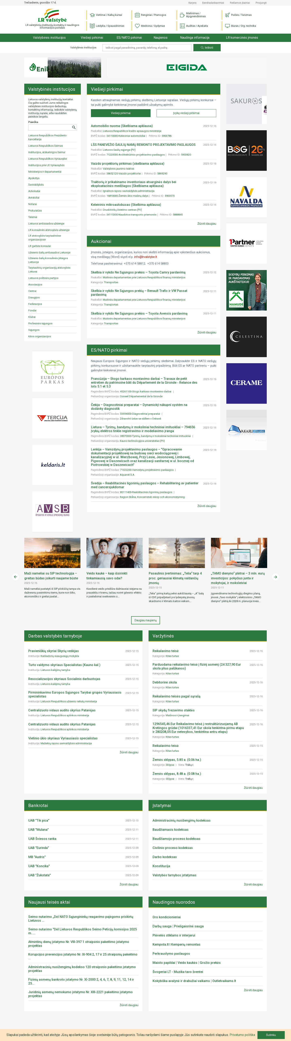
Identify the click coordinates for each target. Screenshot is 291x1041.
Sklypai (170, 764)
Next (275, 576)
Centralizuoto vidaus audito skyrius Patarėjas (62, 710)
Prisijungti (261, 2)
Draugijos (34, 297)
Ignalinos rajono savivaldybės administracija (128, 190)
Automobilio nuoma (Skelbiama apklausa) (122, 126)
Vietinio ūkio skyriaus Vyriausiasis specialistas (63, 738)
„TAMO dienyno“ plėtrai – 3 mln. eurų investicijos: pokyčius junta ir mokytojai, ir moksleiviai (238, 578)
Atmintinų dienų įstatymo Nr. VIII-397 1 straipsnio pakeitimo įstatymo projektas (78, 944)
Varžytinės (163, 635)
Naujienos (161, 38)
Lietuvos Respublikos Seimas (45, 145)
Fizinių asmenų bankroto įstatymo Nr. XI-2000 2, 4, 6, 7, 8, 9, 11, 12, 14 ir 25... (81, 981)
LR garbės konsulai (39, 246)
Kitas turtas (172, 656)
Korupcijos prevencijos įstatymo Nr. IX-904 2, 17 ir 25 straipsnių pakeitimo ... (82, 956)
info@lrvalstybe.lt (145, 257)
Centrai (32, 291)
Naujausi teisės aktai (49, 902)
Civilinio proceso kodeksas (173, 848)
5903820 (186, 154)
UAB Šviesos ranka (42, 839)
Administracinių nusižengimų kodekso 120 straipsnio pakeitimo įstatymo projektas (82, 969)
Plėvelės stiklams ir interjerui (174, 935)
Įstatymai (162, 805)
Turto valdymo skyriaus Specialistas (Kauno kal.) (64, 665)
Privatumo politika (242, 1035)
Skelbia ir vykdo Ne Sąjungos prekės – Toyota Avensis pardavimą (139, 313)
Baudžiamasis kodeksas (171, 830)
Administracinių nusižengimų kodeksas (182, 820)
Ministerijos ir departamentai (44, 171)
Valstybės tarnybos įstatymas (174, 875)
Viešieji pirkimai (92, 38)
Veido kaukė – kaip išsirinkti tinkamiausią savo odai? (106, 575)
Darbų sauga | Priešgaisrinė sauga (178, 926)
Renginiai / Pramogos (150, 15)
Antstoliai (33, 197)
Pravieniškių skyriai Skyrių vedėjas (53, 651)
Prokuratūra (35, 210)
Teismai (32, 217)
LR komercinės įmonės (242, 38)
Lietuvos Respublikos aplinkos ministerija (65, 715)
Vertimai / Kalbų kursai (106, 15)
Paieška (33, 122)
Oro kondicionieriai (167, 917)
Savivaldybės (36, 184)
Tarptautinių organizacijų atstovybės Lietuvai (49, 269)
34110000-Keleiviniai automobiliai (125, 135)
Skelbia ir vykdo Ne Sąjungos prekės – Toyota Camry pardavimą (138, 272)
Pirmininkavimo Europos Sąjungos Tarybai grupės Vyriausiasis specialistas (74, 694)
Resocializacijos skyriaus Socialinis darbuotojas (64, 679)
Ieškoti (207, 47)
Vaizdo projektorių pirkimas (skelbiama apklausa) (127, 163)
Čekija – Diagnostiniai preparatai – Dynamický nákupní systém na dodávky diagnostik (139, 407)
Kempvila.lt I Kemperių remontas (176, 944)
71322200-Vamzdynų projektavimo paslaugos (147, 469)
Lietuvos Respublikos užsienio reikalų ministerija (69, 701)
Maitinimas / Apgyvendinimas (193, 15)
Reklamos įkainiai (240, 2)
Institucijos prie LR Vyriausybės (46, 165)
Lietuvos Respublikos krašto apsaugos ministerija (132, 130)
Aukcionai (101, 241)
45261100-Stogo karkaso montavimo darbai (146, 391)
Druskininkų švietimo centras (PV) (122, 209)
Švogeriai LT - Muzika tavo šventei (178, 972)
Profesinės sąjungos (40, 323)
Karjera (192, 2)
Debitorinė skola (165, 682)
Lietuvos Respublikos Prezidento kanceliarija (47, 137)
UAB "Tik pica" (38, 820)
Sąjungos (33, 329)
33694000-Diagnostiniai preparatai (140, 413)
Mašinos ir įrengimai (178, 715)
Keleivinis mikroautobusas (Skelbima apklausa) (126, 205)
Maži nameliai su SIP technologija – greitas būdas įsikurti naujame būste (51, 575)
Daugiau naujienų (146, 620)
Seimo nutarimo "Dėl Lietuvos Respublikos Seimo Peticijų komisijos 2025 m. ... (82, 931)
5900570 (170, 195)
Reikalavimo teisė (166, 651)
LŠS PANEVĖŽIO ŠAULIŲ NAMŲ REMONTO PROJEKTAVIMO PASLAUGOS (143, 145)
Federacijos (35, 303)
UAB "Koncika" (39, 866)
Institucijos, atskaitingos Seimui (46, 152)
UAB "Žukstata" (39, 875)
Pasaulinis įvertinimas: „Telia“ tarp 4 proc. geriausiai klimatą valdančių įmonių (175, 578)
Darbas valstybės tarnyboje (55, 635)
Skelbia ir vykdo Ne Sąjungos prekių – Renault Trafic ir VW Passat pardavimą (139, 293)
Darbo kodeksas (165, 857)
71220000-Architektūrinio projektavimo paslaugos (135, 154)
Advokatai (34, 191)
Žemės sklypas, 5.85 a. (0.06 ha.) (177, 760)
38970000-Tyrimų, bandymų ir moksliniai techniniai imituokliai (155, 436)
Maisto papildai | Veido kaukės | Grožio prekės (187, 963)
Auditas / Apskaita (194, 26)
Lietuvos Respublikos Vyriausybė (47, 158)
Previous (15, 576)
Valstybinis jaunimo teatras (118, 168)
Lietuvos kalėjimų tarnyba (55, 670)
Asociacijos (35, 284)
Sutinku (271, 1035)
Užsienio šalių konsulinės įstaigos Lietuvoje (48, 260)
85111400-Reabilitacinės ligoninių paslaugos (146, 492)
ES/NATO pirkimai (129, 38)
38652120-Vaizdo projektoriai (123, 173)
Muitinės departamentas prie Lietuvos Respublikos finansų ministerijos (144, 277)
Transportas (111, 282)
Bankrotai (38, 805)
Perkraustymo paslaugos (171, 954)
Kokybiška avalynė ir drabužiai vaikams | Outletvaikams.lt (194, 981)
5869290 (162, 173)
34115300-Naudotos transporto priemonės (131, 214)
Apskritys (33, 178)
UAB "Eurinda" (38, 848)
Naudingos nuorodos (174, 902)
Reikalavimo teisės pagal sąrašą (176, 696)
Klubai (32, 316)
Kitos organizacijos (39, 336)
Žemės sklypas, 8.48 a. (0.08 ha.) (177, 774)
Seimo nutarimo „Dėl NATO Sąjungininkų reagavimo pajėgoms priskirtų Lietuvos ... (80, 918)
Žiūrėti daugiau (206, 223)
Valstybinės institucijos (49, 38)
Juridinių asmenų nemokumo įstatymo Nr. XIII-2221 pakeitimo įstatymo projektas (80, 994)
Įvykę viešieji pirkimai (186, 113)
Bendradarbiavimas (213, 2)
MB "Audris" (37, 857)
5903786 (167, 135)
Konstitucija (161, 866)
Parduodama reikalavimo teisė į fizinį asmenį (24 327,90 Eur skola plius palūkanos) (197, 666)
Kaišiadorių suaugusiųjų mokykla (60, 656)
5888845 (178, 214)
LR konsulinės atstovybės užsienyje (49, 230)
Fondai (32, 310)
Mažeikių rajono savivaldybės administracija (66, 743)
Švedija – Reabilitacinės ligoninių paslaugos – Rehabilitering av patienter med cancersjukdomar (144, 485)
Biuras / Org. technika (240, 26)
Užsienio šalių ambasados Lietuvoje (49, 252)
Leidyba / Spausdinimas (107, 26)
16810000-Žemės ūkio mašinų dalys (127, 195)
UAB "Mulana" (38, 830)
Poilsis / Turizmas (238, 15)
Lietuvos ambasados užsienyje (46, 223)
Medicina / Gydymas (150, 26)
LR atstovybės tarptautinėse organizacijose (44, 237)
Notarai (32, 204)
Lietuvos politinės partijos (43, 278)
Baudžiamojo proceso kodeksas (176, 839)
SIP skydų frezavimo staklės (174, 710)
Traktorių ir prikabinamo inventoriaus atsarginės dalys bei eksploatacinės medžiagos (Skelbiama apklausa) (133, 184)
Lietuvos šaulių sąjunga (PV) (119, 149)
